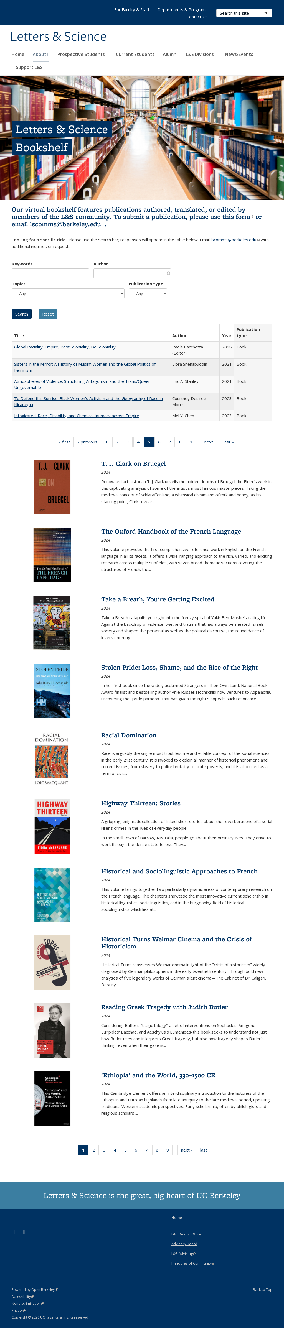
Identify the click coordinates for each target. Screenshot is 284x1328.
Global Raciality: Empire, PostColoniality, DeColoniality (65, 347)
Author (100, 263)
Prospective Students (82, 54)
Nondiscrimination (28, 1303)
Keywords (22, 263)
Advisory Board (184, 1243)
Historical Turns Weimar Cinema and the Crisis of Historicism (176, 942)
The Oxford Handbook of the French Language (171, 531)
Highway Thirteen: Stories (141, 803)
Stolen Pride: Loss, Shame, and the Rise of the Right (179, 667)
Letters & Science (58, 37)
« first (66, 443)
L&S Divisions (201, 54)
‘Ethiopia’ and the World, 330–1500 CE (158, 1075)
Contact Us (197, 16)
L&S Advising (183, 1253)
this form (237, 216)
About (41, 54)
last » (230, 443)
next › (211, 443)
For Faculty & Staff (131, 9)
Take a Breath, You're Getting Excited (157, 599)
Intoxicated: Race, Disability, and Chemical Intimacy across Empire (76, 415)
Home (18, 54)
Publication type (146, 283)
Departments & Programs (183, 9)
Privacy (19, 1310)
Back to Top (262, 1289)
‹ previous (89, 443)
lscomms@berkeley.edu (67, 224)
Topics (19, 283)
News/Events (239, 54)
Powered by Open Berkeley (35, 1289)
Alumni (170, 54)
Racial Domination (128, 735)
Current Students (135, 54)
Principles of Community (193, 1263)
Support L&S (29, 67)
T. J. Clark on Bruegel (133, 463)
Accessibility (23, 1296)
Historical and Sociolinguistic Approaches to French (179, 871)
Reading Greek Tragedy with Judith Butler (164, 1007)
